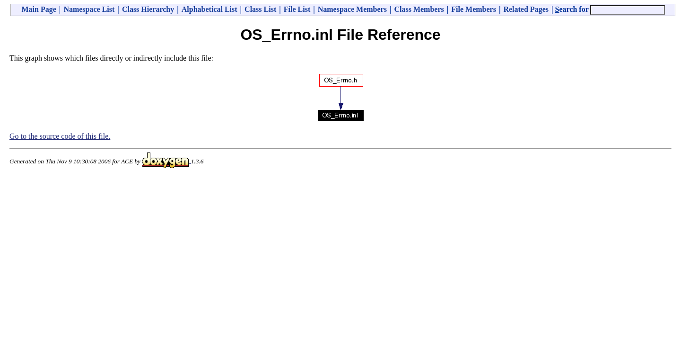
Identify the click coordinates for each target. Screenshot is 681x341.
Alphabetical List (209, 9)
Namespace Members (352, 9)
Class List (260, 9)
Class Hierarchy (148, 9)
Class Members (419, 9)
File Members (473, 9)
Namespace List (88, 9)
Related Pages (526, 9)
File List (297, 9)
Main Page (39, 9)
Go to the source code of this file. (59, 136)
